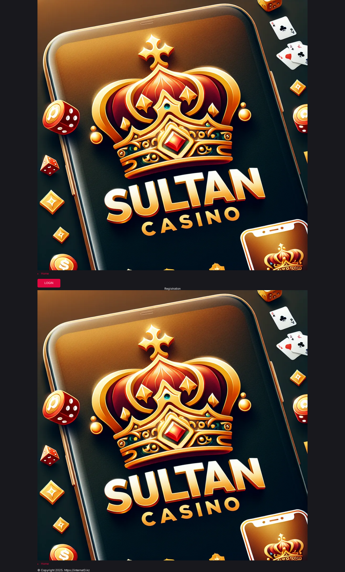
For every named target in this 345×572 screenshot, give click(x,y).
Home (45, 273)
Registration (172, 288)
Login (48, 283)
